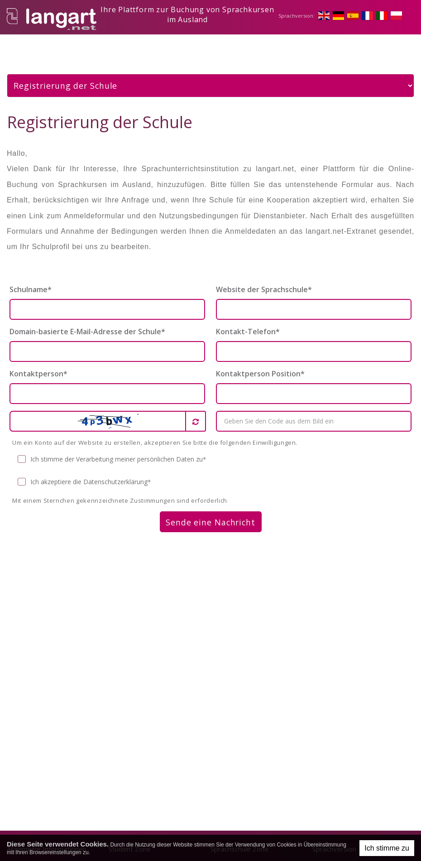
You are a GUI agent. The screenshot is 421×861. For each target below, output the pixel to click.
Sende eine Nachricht (210, 514)
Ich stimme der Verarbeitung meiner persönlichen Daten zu (112, 452)
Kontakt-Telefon (248, 324)
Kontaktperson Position (260, 366)
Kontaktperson (38, 366)
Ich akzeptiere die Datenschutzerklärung (84, 474)
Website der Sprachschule (264, 282)
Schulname (31, 282)
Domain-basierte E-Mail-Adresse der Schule (87, 324)
